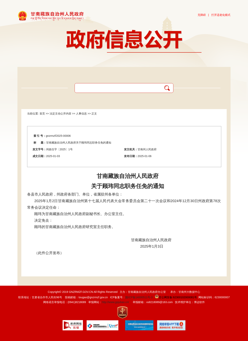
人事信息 (81, 113)
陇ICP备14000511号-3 (138, 297)
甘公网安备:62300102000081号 (175, 297)
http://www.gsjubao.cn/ (115, 302)
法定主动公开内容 (60, 113)
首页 (42, 113)
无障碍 (202, 14)
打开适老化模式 (220, 14)
